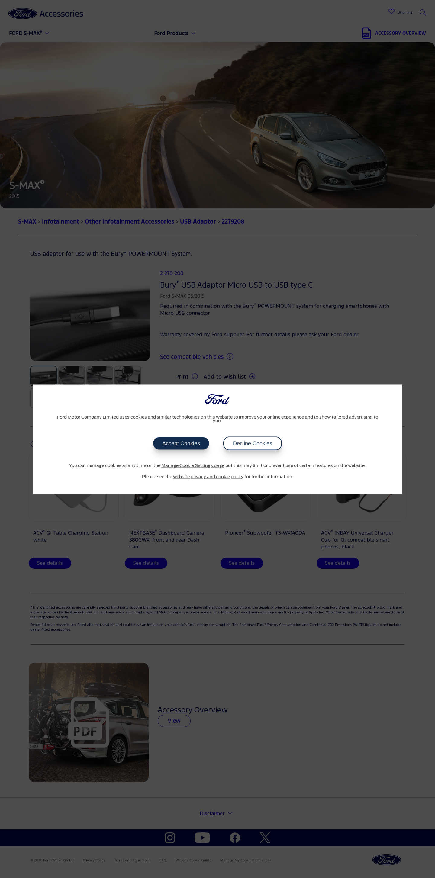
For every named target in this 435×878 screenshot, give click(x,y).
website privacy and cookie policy (208, 477)
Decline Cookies (252, 443)
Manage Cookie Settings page (192, 465)
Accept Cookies (181, 443)
